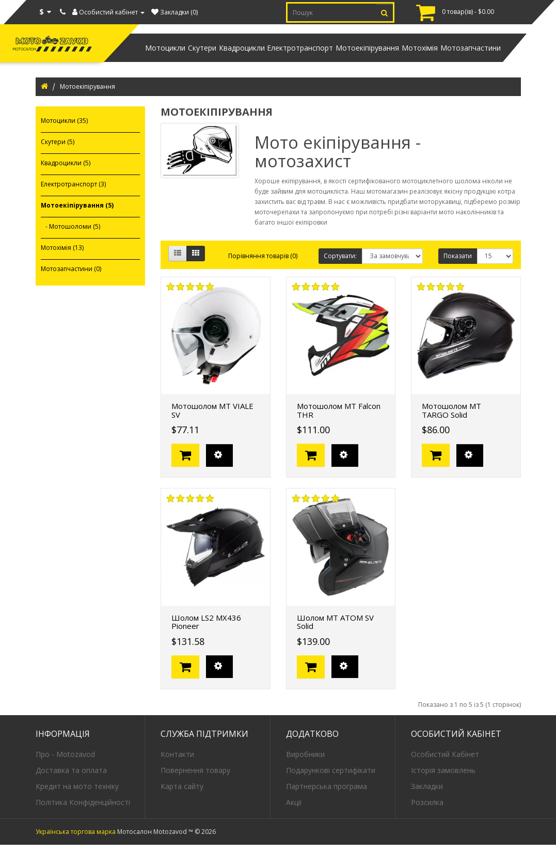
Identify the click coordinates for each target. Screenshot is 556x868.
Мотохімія (405, 59)
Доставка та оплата (71, 793)
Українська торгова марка (76, 854)
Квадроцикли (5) (65, 186)
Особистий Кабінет (445, 777)
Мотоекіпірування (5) (77, 228)
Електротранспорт (265, 59)
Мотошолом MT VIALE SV (212, 433)
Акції (294, 825)
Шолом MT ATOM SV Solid (335, 645)
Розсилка (427, 825)
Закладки (427, 809)
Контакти (177, 777)
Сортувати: (340, 279)
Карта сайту (182, 809)
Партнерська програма (326, 809)
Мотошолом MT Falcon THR (338, 433)
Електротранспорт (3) (73, 207)
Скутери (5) (57, 165)
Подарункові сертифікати (330, 793)
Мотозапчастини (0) (71, 292)
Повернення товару (195, 793)
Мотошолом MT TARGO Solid (451, 433)
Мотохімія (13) (62, 270)
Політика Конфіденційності (83, 825)
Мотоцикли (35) (64, 143)
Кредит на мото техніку (77, 809)
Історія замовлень (443, 793)
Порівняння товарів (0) (262, 279)
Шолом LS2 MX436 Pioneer (206, 645)
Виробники (305, 777)
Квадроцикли (197, 59)
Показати (457, 279)
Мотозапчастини (465, 59)
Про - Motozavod (65, 777)
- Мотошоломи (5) (70, 249)
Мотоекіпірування (342, 59)
